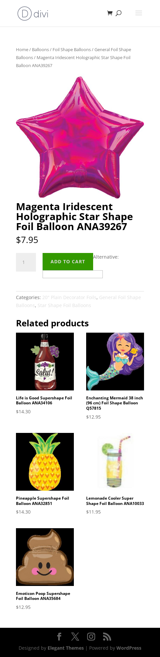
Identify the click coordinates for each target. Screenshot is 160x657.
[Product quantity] (26, 262)
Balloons (40, 49)
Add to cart (68, 261)
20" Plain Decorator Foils (69, 297)
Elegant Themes (66, 648)
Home (22, 49)
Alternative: (106, 257)
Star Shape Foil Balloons (64, 305)
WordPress (128, 648)
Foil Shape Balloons (72, 49)
